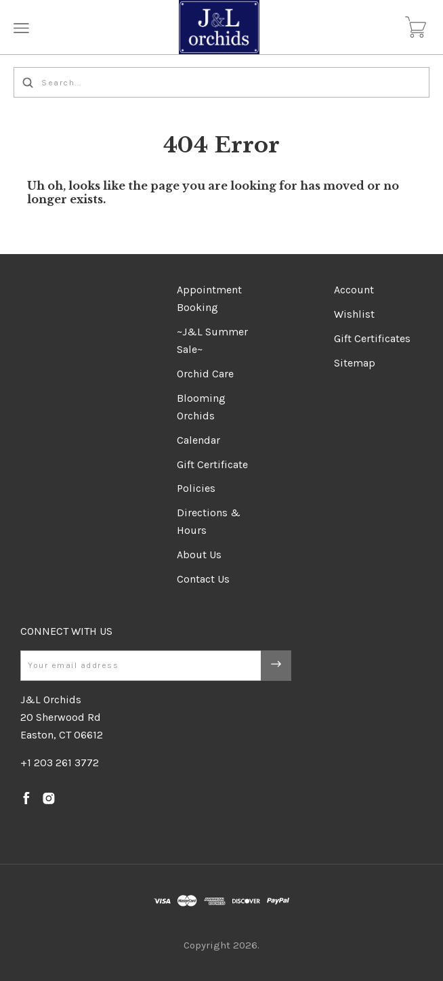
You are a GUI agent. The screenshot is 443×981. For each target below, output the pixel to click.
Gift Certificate (212, 464)
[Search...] (221, 82)
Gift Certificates (372, 338)
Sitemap (354, 362)
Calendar (198, 440)
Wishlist (354, 314)
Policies (196, 488)
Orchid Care (205, 373)
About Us (199, 554)
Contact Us (203, 578)
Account (354, 289)
